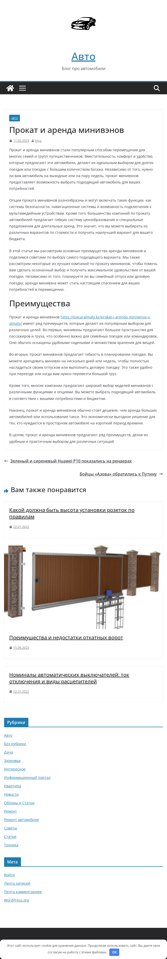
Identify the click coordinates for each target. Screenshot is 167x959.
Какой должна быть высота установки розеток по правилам (72, 513)
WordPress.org (16, 900)
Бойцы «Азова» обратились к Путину (121, 474)
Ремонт (10, 811)
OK (114, 952)
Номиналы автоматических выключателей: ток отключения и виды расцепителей (69, 678)
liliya (38, 140)
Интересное (15, 769)
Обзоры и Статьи (19, 802)
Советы (10, 828)
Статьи (10, 836)
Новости (11, 794)
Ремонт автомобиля (21, 819)
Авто (83, 56)
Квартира (12, 785)
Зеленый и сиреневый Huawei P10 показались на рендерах (68, 461)
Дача (8, 752)
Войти (9, 874)
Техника (11, 844)
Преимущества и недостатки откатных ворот (66, 637)
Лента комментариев (23, 891)
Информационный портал (27, 777)
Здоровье (12, 760)
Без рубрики (15, 743)
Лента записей (17, 883)
